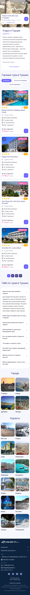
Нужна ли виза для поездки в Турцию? (11, 292)
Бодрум (18, 493)
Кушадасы (19, 475)
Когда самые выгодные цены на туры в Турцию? (14, 316)
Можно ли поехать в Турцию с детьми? (12, 356)
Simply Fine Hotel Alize (10, 157)
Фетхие (4, 438)
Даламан (4, 411)
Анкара (18, 411)
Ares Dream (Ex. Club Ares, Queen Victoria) (13, 202)
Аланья (3, 529)
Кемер (3, 493)
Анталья (18, 511)
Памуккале (19, 456)
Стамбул (4, 393)
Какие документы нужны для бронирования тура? (12, 330)
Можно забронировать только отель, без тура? (14, 363)
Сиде (3, 456)
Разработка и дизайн (15, 583)
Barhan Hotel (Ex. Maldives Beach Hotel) (13, 111)
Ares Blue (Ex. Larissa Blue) (11, 248)
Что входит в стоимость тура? (12, 343)
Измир (17, 393)
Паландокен (19, 529)
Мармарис (4, 475)
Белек (3, 511)
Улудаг (18, 438)
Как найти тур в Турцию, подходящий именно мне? (14, 349)
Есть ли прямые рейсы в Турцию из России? (13, 337)
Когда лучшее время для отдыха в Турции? (13, 323)
